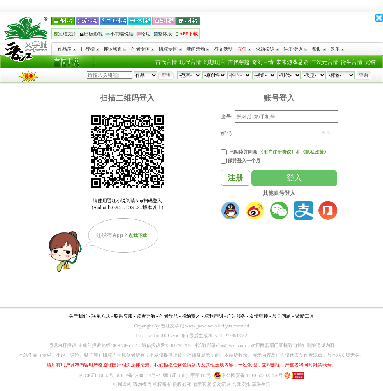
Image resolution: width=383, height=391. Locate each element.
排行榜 (90, 49)
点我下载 (137, 235)
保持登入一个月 (244, 160)
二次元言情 (324, 62)
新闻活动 (197, 49)
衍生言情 (351, 62)
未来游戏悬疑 (292, 62)
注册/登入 (295, 49)
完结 (370, 62)
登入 (294, 177)
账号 (226, 116)
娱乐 (337, 49)
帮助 (319, 49)
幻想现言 (214, 62)
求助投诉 (267, 49)
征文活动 (223, 49)
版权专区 (170, 49)
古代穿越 (238, 62)
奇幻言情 (263, 62)
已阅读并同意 (243, 152)
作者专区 (142, 49)
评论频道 (115, 49)
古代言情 (166, 62)
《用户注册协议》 (277, 152)
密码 (226, 133)
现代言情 (190, 62)
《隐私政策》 (314, 152)
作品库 (67, 49)
